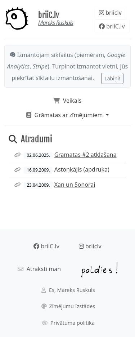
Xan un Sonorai (74, 185)
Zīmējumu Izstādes (68, 306)
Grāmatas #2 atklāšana (85, 155)
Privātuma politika (68, 322)
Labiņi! (112, 78)
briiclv (110, 13)
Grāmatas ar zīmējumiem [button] (65, 115)
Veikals (67, 101)
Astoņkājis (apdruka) (81, 169)
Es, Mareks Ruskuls (68, 290)
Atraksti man (39, 269)
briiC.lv (48, 15)
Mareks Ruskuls (55, 23)
